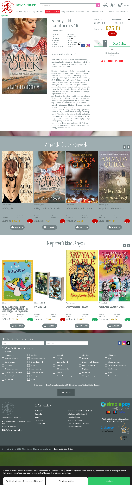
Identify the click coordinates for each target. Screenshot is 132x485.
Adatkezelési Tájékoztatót (91, 385)
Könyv (19, 12)
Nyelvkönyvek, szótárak (13, 372)
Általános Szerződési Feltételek (80, 411)
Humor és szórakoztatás (90, 362)
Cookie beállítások (75, 427)
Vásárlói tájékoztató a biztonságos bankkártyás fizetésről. (115, 420)
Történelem (9, 379)
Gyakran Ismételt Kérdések (78, 423)
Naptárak (85, 369)
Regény (59, 372)
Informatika (9, 365)
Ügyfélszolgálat (74, 417)
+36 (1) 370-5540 (9, 427)
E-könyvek (111, 355)
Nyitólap (4, 15)
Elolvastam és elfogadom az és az (68, 385)
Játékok (59, 365)
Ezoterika (85, 358)
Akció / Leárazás (52, 12)
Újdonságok (38, 12)
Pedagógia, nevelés (37, 372)
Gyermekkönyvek (37, 362)
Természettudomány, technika (118, 376)
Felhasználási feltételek (63, 449)
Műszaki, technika (63, 369)
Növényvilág (112, 369)
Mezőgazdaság (36, 369)
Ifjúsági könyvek (114, 362)
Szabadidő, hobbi (11, 376)
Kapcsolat (110, 12)
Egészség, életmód (11, 358)
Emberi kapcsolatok (38, 358)
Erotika (59, 358)
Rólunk (37, 417)
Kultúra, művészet (88, 365)
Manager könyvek (11, 369)
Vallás (33, 379)
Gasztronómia (10, 362)
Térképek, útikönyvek (90, 376)
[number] (98, 43)
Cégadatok (39, 420)
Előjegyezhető (67, 12)
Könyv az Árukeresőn (107, 431)
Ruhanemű (86, 372)
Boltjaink (38, 411)
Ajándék (27, 12)
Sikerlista (80, 12)
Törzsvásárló (122, 12)
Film (109, 358)
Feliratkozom (66, 392)
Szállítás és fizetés (95, 12)
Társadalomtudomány (64, 376)
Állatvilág (85, 355)
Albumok (60, 355)
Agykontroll (9, 355)
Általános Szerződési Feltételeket (66, 385)
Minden (8, 352)
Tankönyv (34, 376)
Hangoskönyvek (62, 362)
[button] (124, 4)
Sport (110, 372)
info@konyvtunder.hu (11, 430)
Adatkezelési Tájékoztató (77, 414)
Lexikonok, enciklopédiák (117, 365)
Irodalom (34, 365)
